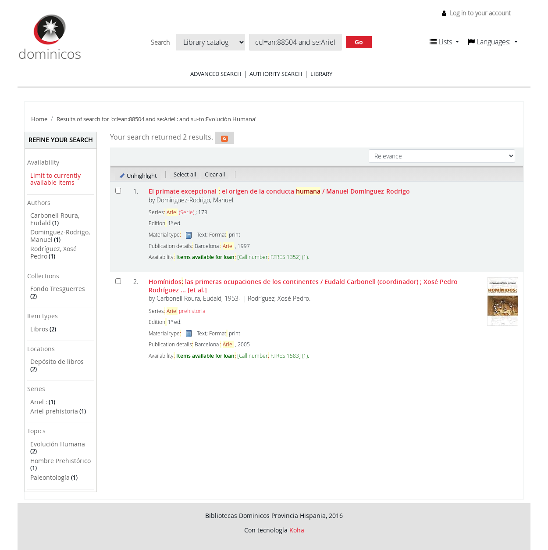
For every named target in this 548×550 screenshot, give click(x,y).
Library (321, 74)
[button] (444, 42)
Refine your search (60, 140)
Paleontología (50, 477)
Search (160, 43)
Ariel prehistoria (54, 411)
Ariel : (38, 402)
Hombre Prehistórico (60, 461)
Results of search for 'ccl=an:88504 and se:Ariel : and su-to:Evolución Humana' (156, 119)
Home (39, 119)
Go (359, 42)
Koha (296, 530)
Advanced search (216, 74)
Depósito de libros (57, 361)
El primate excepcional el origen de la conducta (279, 191)
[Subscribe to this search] (224, 138)
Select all (185, 174)
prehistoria (186, 311)
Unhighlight (137, 176)
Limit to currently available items (55, 179)
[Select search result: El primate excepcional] (118, 191)
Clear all (215, 174)
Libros (39, 329)
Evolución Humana (57, 444)
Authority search (275, 74)
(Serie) (180, 212)
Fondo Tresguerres (57, 288)
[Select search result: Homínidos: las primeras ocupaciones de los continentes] (118, 281)
